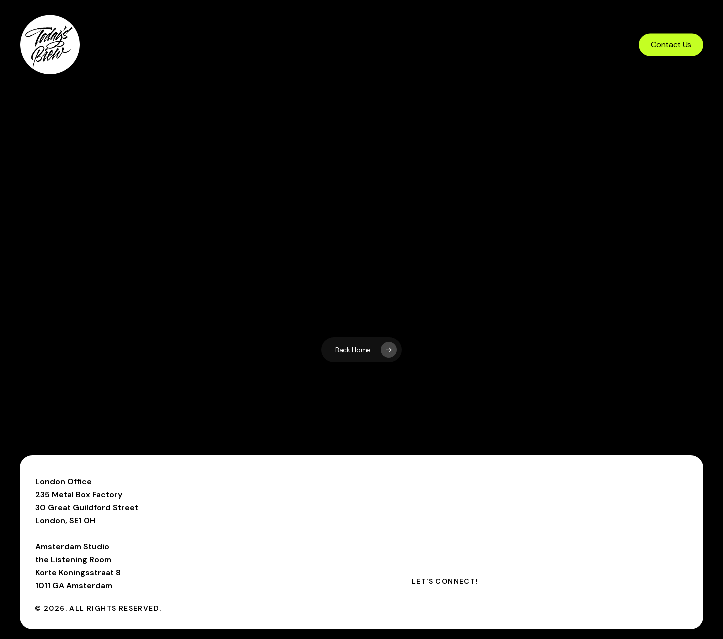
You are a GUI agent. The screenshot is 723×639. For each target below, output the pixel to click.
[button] (445, 581)
